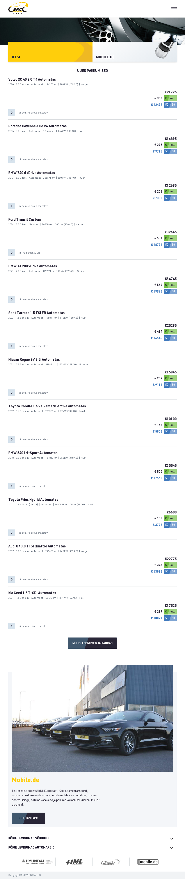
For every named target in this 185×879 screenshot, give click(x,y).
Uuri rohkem (29, 818)
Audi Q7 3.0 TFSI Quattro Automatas (37, 547)
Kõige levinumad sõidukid (28, 838)
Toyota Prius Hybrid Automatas (33, 500)
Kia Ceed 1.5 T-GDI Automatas (32, 593)
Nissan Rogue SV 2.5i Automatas (34, 360)
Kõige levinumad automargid (31, 847)
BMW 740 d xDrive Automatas (31, 173)
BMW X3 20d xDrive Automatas (32, 266)
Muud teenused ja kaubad (92, 643)
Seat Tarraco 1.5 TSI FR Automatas (36, 313)
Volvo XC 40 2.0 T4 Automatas (32, 80)
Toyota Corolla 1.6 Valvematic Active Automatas (47, 406)
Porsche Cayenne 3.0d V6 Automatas (37, 126)
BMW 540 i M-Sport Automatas (32, 453)
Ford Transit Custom (24, 220)
